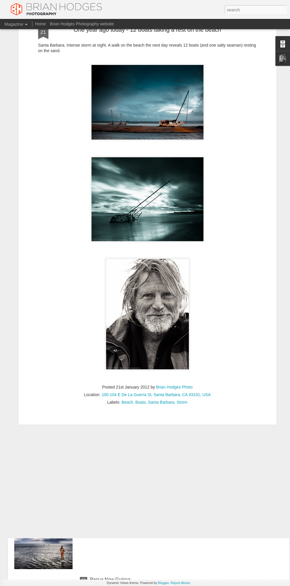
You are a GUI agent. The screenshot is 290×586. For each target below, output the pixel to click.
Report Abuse (180, 583)
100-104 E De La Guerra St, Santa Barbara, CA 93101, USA (156, 351)
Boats (140, 358)
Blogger (163, 583)
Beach (127, 358)
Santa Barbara (161, 358)
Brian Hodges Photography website (82, 24)
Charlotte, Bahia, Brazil (114, 513)
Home (40, 24)
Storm (182, 358)
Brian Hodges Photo (174, 343)
